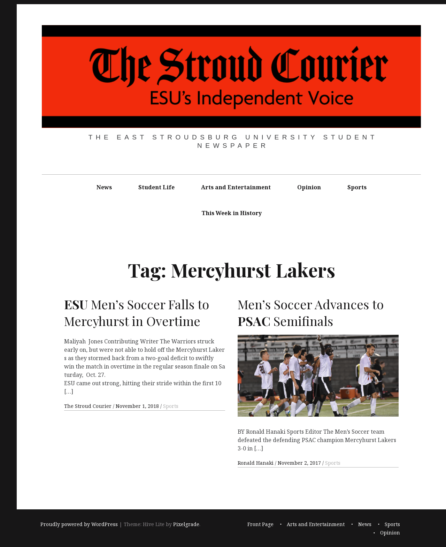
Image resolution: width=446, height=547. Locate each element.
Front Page (260, 524)
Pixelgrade (186, 524)
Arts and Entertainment (236, 187)
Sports (357, 187)
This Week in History (231, 213)
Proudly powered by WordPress (79, 524)
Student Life (156, 187)
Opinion (309, 187)
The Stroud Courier (88, 406)
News (104, 187)
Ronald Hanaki (256, 462)
